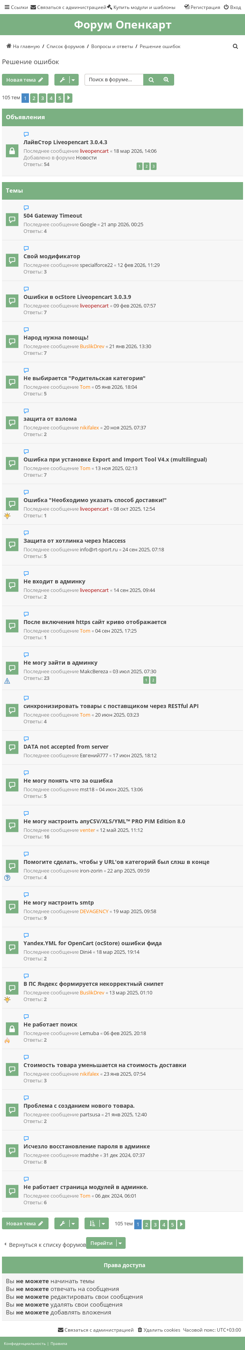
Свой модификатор (51, 256)
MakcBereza (94, 671)
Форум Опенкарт (122, 24)
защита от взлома (50, 418)
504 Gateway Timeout (52, 215)
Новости (86, 157)
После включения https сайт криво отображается (94, 622)
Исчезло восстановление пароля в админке (86, 1146)
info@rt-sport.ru (99, 549)
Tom (85, 387)
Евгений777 (94, 755)
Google (88, 224)
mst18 (87, 789)
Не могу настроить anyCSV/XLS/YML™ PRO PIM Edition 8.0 (104, 821)
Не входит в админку (54, 581)
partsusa (90, 1114)
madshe (89, 1155)
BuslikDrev (92, 346)
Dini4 (86, 952)
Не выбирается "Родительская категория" (84, 378)
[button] (68, 98)
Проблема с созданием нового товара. (79, 1105)
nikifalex (89, 427)
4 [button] (51, 98)
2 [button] (33, 98)
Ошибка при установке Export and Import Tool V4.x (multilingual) (115, 459)
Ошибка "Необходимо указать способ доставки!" (95, 500)
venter (87, 830)
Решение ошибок (30, 61)
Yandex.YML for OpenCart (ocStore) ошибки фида (92, 943)
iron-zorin (91, 870)
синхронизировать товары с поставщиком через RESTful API (111, 706)
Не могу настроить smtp (58, 902)
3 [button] (42, 98)
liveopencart (94, 151)
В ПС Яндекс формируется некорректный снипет (93, 983)
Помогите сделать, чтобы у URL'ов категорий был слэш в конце (116, 861)
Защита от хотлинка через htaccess (74, 540)
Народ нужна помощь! (55, 337)
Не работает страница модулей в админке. (85, 1187)
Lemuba (89, 1033)
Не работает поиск (50, 1024)
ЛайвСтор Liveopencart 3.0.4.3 (65, 142)
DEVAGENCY (94, 911)
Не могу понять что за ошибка (68, 780)
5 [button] (59, 98)
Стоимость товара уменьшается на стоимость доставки (104, 1065)
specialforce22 (96, 265)
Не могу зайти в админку (60, 662)
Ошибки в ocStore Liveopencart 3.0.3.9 (77, 296)
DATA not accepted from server (65, 746)
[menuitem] (68, 7)
